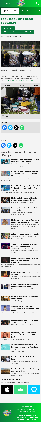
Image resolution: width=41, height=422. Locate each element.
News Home (8, 28)
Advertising (21, 409)
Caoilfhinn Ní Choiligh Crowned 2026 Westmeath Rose (24, 245)
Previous (5, 84)
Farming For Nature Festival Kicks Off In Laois (25, 209)
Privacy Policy (31, 409)
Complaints (24, 411)
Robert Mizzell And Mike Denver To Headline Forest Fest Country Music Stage (24, 174)
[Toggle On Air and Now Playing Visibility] (31, 11)
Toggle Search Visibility (37, 3)
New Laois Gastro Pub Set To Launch (23, 358)
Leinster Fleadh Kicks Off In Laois (25, 234)
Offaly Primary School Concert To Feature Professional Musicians (25, 346)
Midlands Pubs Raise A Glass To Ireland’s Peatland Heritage (24, 199)
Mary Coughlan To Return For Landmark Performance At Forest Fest (25, 335)
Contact (32, 411)
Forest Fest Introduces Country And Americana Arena (24, 322)
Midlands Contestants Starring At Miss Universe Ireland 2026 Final (25, 221)
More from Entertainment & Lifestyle (18, 32)
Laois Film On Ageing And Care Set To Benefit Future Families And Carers (25, 188)
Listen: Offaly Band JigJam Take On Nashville (24, 297)
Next (35, 84)
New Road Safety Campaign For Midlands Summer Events (24, 285)
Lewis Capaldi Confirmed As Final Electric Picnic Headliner (25, 161)
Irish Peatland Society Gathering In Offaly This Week (25, 370)
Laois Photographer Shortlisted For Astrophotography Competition (24, 260)
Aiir (35, 419)
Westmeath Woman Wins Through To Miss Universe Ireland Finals (25, 308)
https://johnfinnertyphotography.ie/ (20, 80)
